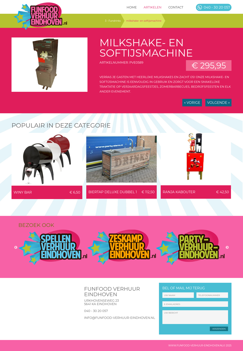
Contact (175, 7)
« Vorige (192, 103)
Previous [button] (16, 247)
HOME (132, 7)
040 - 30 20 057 (96, 311)
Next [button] (227, 247)
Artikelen (153, 7)
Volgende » (218, 103)
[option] (52, 247)
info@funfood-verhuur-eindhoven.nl (119, 318)
